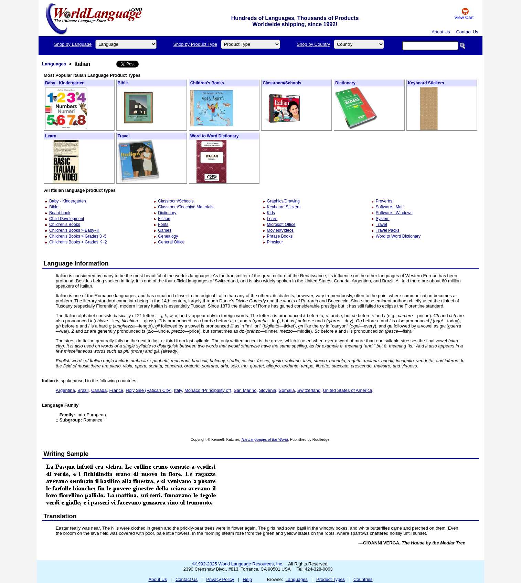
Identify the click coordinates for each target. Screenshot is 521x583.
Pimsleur (275, 242)
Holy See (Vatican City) (148, 390)
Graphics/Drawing (283, 201)
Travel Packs (388, 230)
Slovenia (267, 390)
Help (247, 579)
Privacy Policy (220, 579)
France (116, 390)
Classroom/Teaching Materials (185, 207)
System (383, 218)
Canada (99, 390)
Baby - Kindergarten (65, 83)
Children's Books (207, 83)
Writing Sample (66, 453)
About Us (441, 31)
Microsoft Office (281, 224)
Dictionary (345, 83)
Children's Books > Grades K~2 (78, 242)
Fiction (164, 218)
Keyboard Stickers (426, 83)
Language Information (76, 263)
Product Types (330, 579)
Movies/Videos (280, 230)
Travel (124, 136)
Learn (50, 136)
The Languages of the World (264, 439)
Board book (59, 212)
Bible (123, 83)
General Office (171, 242)
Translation (60, 516)
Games (164, 230)
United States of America (347, 390)
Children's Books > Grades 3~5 (77, 236)
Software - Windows (394, 212)
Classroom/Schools (282, 83)
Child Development (66, 218)
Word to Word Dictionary (214, 136)
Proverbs (384, 201)
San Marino (245, 390)
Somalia (287, 390)
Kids (271, 212)
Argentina (65, 390)
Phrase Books (280, 236)
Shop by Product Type (195, 44)
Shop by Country (313, 44)
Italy (178, 390)
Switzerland (308, 390)
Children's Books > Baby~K (74, 230)
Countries (363, 579)
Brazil (83, 390)
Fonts (163, 224)
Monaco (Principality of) (207, 390)
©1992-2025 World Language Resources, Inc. (237, 563)
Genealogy (168, 236)
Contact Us (467, 31)
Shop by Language (73, 44)
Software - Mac (390, 207)
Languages (54, 63)
